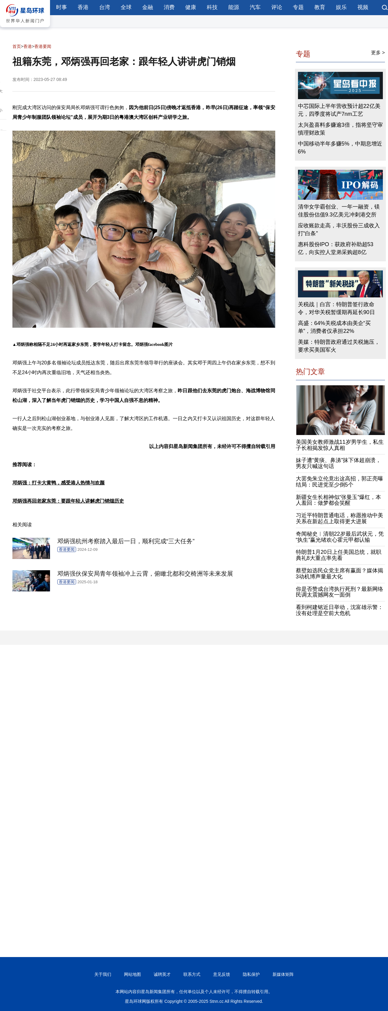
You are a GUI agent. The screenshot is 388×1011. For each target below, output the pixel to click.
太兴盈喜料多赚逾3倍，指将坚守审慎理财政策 (340, 129)
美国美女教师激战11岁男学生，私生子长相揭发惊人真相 (340, 445)
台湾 (104, 7)
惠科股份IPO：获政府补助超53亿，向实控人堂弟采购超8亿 (335, 248)
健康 (190, 7)
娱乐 (341, 7)
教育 (319, 7)
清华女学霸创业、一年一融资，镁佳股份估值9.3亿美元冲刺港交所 (339, 211)
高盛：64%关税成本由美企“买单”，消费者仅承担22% (334, 327)
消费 (169, 7)
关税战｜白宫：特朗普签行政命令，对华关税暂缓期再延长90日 (336, 308)
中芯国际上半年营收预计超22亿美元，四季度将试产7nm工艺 (339, 110)
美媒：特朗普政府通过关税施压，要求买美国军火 (339, 346)
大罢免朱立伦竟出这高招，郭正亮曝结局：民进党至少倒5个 (339, 482)
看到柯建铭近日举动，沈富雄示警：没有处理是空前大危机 (339, 610)
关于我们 (102, 974)
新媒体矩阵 (283, 974)
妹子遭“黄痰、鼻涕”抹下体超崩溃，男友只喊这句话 (338, 463)
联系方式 (191, 974)
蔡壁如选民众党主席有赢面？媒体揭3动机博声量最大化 (339, 573)
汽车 (255, 7)
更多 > (378, 52)
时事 (61, 7)
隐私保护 (251, 974)
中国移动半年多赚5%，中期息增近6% (340, 148)
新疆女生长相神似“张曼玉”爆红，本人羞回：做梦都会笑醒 (338, 500)
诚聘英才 (162, 974)
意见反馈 (221, 974)
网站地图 (132, 974)
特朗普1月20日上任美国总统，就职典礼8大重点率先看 (338, 555)
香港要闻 (42, 46)
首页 (16, 46)
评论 (276, 7)
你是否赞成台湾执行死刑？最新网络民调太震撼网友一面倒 (339, 592)
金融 (147, 7)
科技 (212, 7)
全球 (126, 7)
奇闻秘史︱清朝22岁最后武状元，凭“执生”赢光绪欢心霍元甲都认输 (340, 537)
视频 (362, 7)
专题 (298, 7)
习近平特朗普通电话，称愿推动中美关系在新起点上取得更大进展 (339, 518)
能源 (233, 7)
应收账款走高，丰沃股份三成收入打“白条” (339, 229)
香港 (83, 7)
